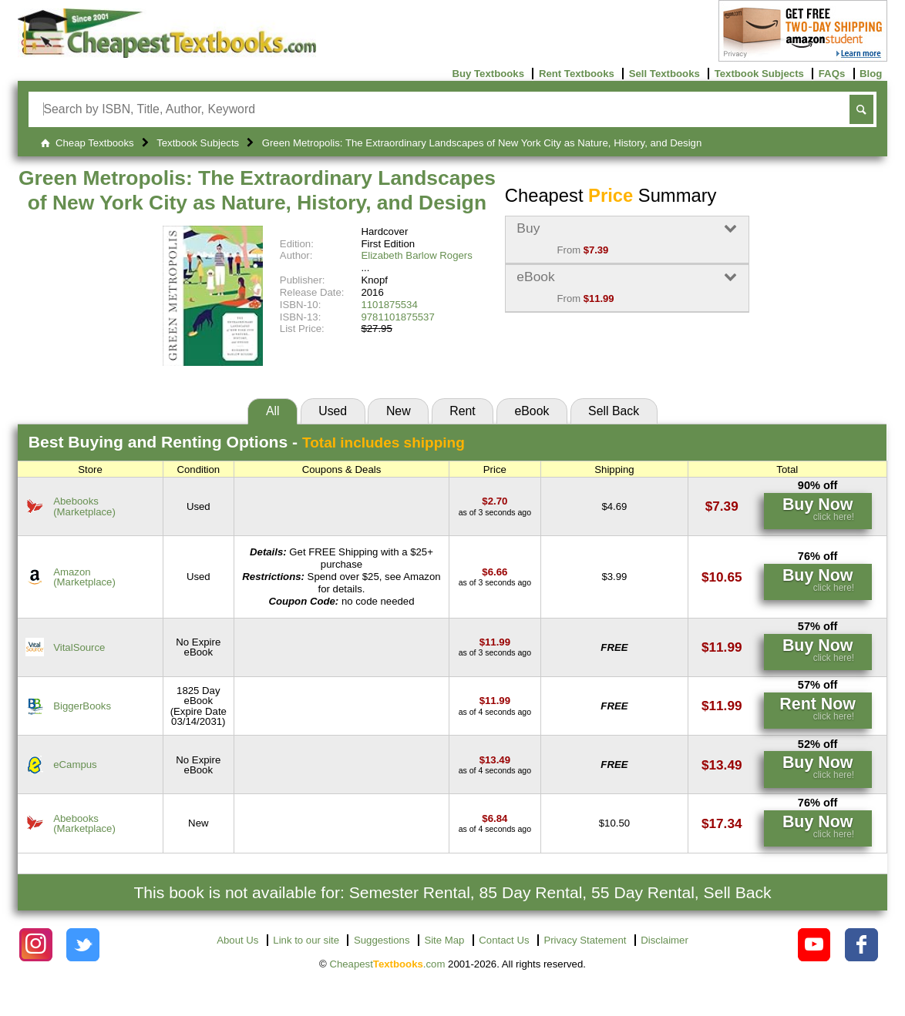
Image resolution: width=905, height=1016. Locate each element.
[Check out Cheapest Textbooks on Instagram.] (35, 944)
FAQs (832, 73)
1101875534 (389, 304)
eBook (531, 410)
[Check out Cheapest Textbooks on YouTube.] (814, 944)
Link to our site (306, 940)
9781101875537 (397, 317)
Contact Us (504, 940)
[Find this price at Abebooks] (494, 501)
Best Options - (247, 442)
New (398, 410)
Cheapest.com (387, 964)
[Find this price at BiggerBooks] (494, 700)
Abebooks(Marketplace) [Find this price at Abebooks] (84, 506)
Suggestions (382, 940)
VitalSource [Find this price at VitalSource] (79, 647)
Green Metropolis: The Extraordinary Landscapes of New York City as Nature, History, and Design (257, 190)
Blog (871, 73)
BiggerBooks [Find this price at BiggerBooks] (82, 706)
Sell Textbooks (664, 73)
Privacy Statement (584, 940)
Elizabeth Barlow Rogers (416, 255)
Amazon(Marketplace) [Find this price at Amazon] (84, 577)
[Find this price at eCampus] (494, 760)
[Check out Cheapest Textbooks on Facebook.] (861, 944)
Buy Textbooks (488, 73)
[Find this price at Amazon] (494, 572)
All (273, 410)
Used (332, 410)
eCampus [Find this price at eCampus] (74, 764)
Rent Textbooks (576, 73)
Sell (613, 410)
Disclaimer (664, 940)
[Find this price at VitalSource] (494, 642)
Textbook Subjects (759, 73)
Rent (462, 410)
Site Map (444, 940)
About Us (237, 940)
